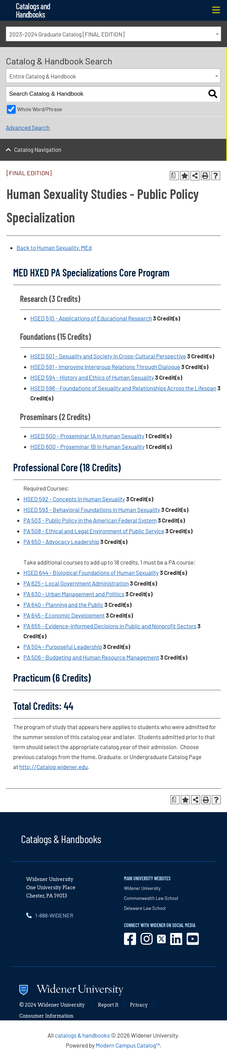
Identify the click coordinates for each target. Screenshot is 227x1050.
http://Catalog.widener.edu (53, 766)
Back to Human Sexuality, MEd (54, 247)
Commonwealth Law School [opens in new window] (151, 898)
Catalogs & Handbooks (61, 838)
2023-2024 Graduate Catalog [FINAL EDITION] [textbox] (66, 34)
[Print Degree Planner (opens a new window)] (174, 175)
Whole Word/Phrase (39, 109)
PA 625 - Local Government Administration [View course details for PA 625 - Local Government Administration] (76, 583)
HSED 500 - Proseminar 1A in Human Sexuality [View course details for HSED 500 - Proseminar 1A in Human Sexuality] (87, 435)
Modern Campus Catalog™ (128, 1045)
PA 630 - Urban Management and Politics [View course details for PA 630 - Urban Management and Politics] (73, 593)
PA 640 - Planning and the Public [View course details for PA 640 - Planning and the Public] (63, 604)
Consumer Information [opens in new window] (46, 1016)
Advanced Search (28, 127)
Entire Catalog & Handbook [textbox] (42, 76)
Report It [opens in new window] (108, 1005)
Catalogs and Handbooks (33, 10)
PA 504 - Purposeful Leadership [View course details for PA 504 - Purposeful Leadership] (62, 646)
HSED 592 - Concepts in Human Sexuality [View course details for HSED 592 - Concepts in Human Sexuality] (74, 498)
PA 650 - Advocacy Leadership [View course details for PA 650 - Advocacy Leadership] (61, 541)
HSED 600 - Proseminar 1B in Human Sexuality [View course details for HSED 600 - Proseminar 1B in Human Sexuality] (87, 446)
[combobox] (113, 34)
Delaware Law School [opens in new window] (145, 908)
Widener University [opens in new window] (142, 888)
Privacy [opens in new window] (139, 1005)
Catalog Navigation (37, 149)
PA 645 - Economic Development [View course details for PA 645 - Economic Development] (64, 615)
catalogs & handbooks (82, 1035)
